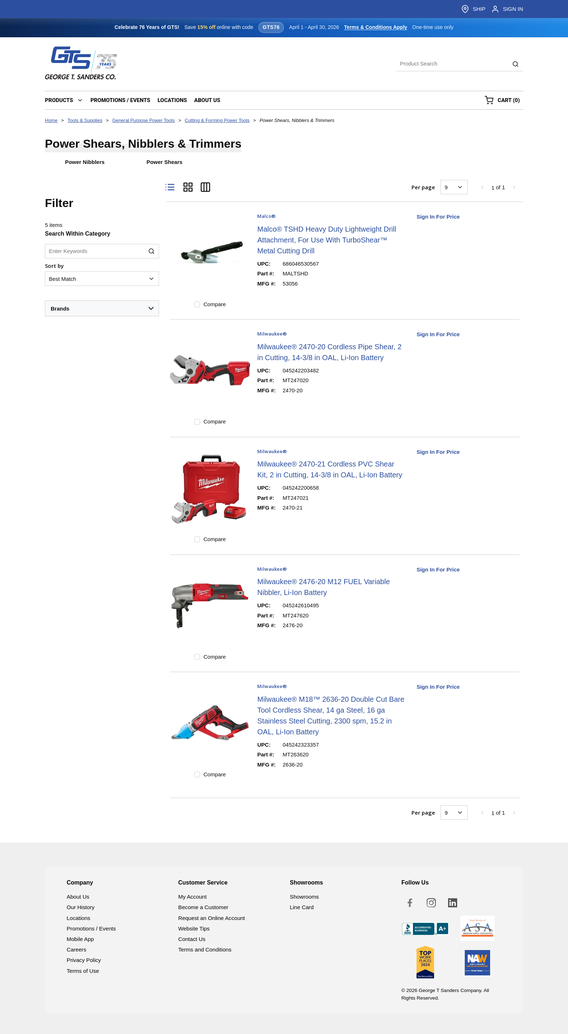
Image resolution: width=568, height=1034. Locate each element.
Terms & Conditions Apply (375, 27)
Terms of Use (83, 971)
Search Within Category (77, 234)
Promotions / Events (91, 928)
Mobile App (80, 939)
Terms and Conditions (204, 949)
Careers (76, 949)
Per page (423, 187)
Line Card (302, 907)
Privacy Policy (84, 960)
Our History (81, 907)
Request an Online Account (211, 918)
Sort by (54, 265)
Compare (215, 304)
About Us (78, 897)
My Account (192, 897)
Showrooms (304, 897)
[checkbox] (197, 304)
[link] (482, 187)
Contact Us (191, 939)
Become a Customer (203, 907)
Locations (78, 918)
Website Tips (194, 928)
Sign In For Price (438, 217)
